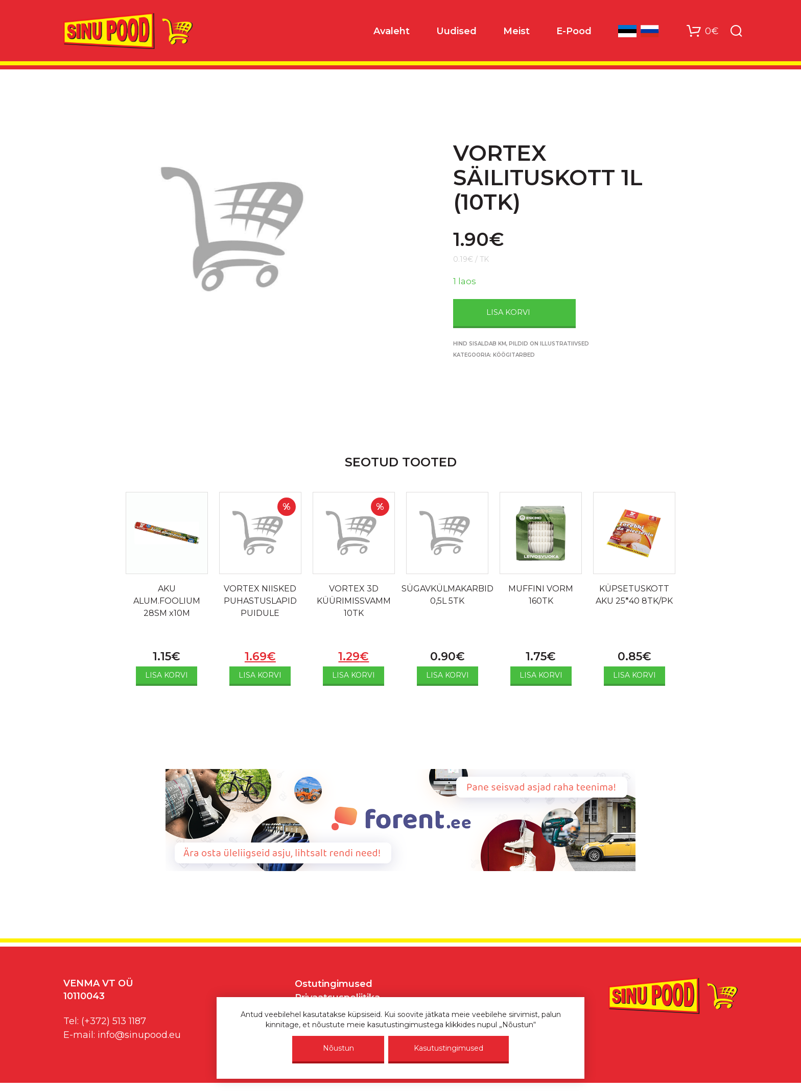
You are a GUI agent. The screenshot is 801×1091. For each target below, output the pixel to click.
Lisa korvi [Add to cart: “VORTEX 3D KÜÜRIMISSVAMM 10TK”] (353, 675)
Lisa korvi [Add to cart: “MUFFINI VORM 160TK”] (541, 675)
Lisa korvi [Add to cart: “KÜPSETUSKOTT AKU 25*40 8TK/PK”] (634, 675)
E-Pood (574, 31)
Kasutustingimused (448, 1048)
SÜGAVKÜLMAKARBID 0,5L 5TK (447, 595)
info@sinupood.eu (139, 1034)
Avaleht (391, 31)
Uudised (456, 31)
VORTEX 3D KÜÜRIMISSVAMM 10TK (354, 601)
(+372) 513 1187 (113, 1021)
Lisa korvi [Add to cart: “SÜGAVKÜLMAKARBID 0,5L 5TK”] (447, 675)
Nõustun (338, 1048)
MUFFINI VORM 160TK (540, 595)
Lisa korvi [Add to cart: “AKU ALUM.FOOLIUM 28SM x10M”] (166, 675)
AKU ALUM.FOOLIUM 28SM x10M (166, 601)
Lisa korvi (508, 312)
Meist (516, 31)
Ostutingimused (333, 983)
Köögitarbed (514, 355)
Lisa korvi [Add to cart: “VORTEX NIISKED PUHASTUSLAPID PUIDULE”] (260, 675)
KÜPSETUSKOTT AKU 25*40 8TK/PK (634, 595)
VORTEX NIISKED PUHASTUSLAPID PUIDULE (260, 601)
